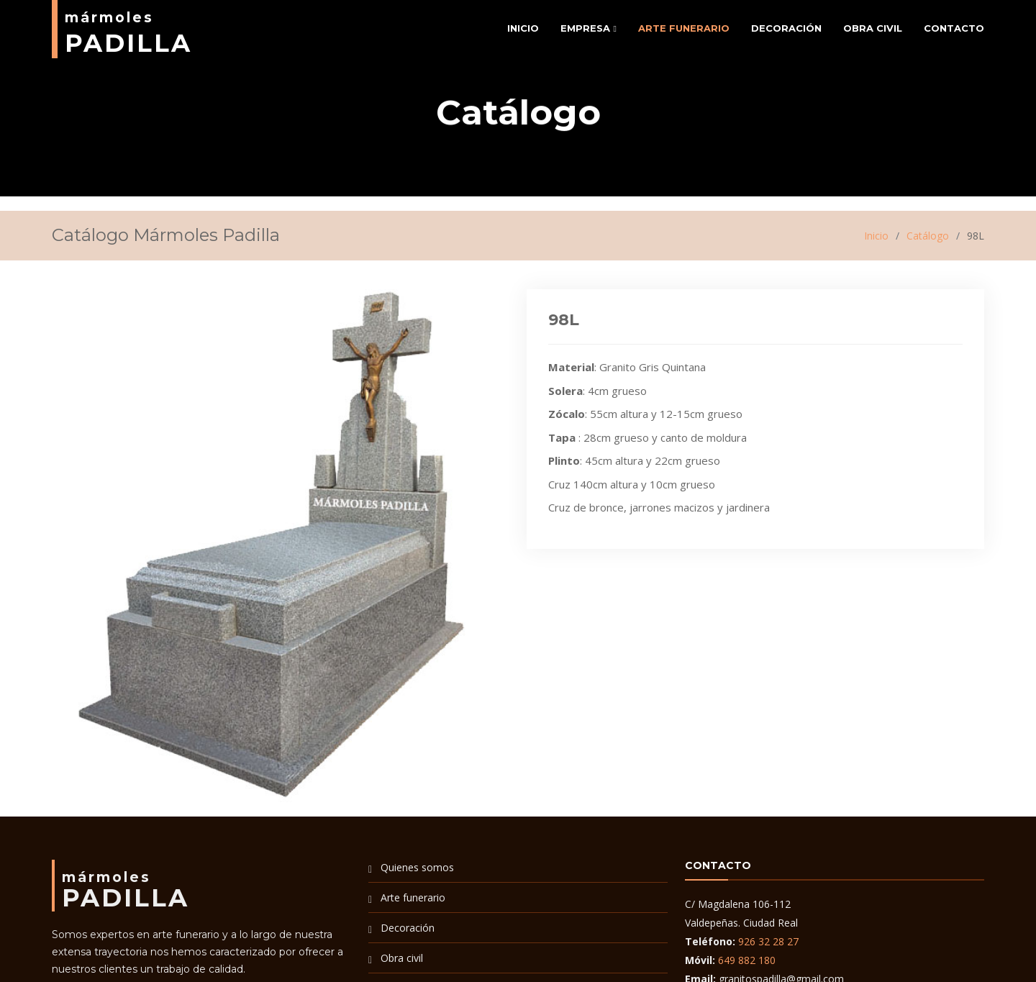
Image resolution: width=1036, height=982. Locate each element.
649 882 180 (747, 960)
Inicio (523, 28)
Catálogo (927, 235)
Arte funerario (684, 28)
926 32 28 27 (768, 941)
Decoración (786, 28)
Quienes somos (417, 867)
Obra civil (872, 28)
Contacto (954, 28)
